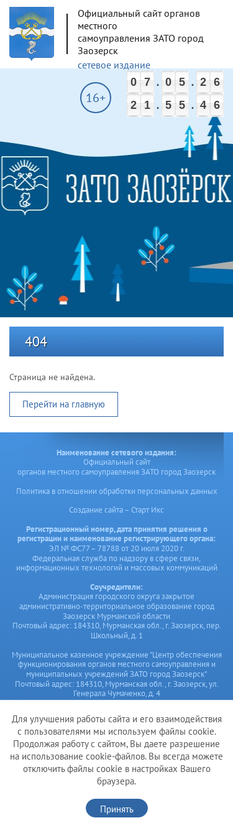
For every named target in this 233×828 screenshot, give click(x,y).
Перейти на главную (63, 404)
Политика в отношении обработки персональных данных (116, 491)
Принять (117, 809)
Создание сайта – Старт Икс (116, 510)
